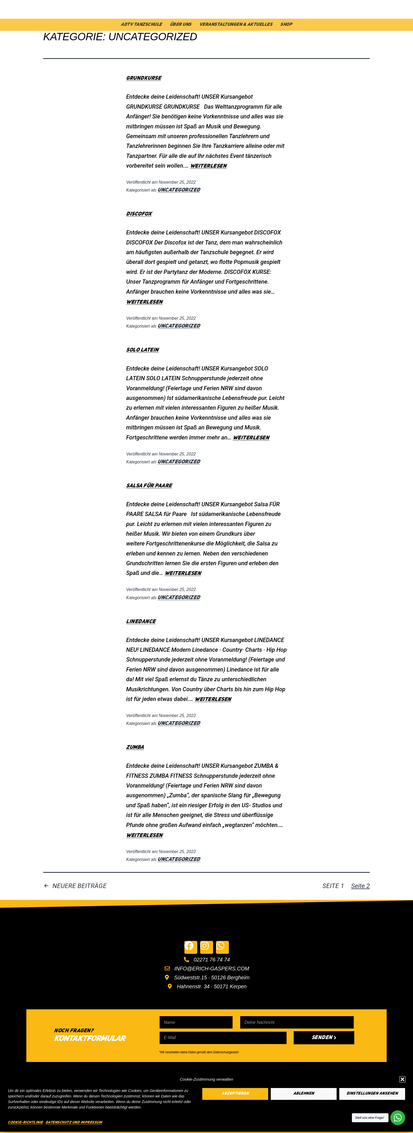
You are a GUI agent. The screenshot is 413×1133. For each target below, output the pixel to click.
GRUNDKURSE (143, 78)
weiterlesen (208, 166)
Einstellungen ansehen (372, 1094)
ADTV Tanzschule (141, 24)
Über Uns (180, 24)
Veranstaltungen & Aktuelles (236, 24)
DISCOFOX (138, 214)
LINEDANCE (141, 621)
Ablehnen (303, 1094)
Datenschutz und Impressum (74, 1122)
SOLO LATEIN (142, 350)
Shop (286, 24)
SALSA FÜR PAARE (149, 486)
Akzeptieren (235, 1094)
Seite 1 (333, 886)
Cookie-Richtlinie (25, 1122)
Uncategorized (179, 190)
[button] (402, 1079)
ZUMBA (135, 747)
